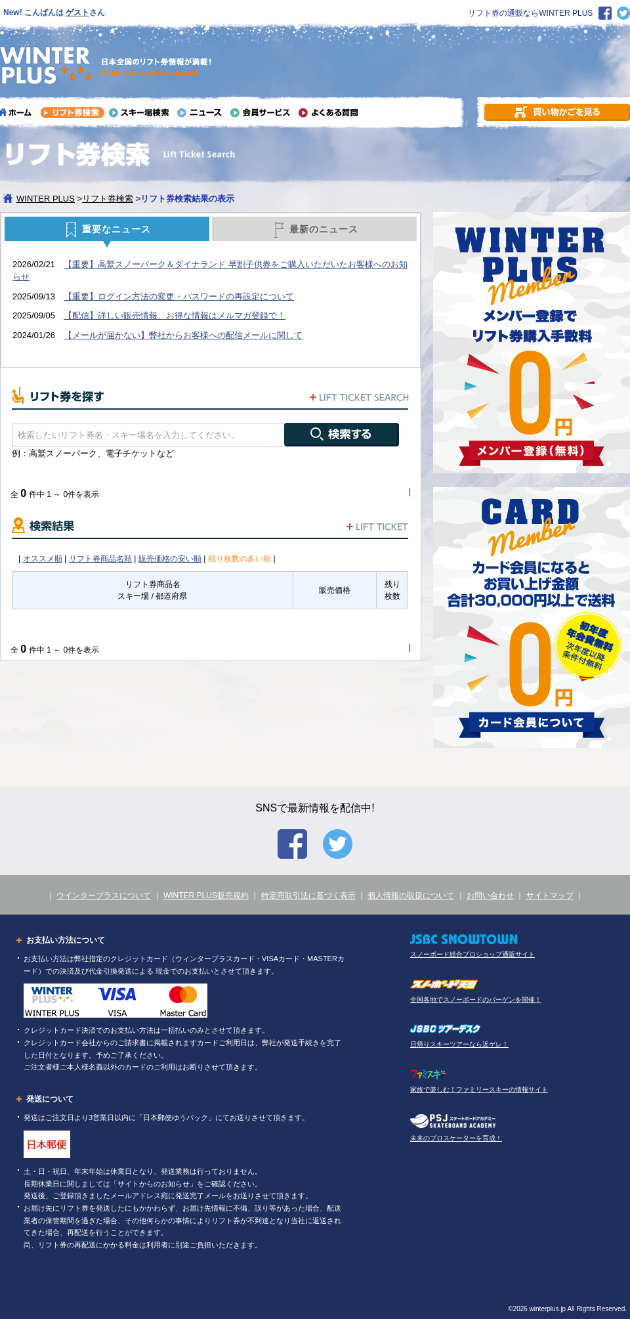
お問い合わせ (490, 895)
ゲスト (77, 12)
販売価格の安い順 (169, 558)
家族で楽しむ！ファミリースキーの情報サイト (479, 1089)
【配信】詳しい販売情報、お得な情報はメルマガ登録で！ (174, 315)
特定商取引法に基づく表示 (308, 895)
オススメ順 (42, 558)
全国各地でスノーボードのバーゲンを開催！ (475, 999)
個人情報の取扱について (411, 895)
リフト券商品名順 (100, 558)
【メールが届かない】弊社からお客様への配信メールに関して (183, 335)
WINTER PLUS (45, 199)
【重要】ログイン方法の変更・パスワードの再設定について (179, 296)
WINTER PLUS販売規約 (206, 895)
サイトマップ (550, 895)
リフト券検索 (107, 199)
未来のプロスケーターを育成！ (456, 1138)
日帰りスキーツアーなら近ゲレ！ (459, 1044)
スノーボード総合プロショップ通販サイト (472, 954)
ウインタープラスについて (103, 895)
